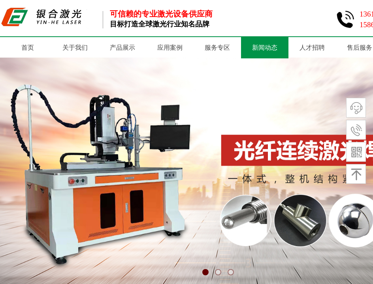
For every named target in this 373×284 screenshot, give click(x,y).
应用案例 (170, 47)
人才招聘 (312, 47)
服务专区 (217, 47)
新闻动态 (264, 47)
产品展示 (122, 47)
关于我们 (75, 47)
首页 (27, 47)
